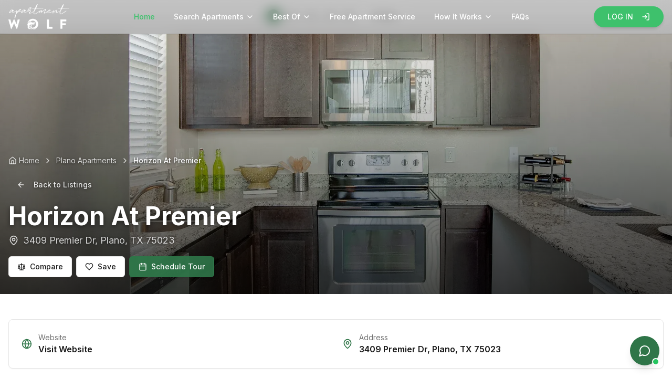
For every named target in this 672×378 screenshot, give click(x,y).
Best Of (292, 16)
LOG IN (628, 16)
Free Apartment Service (372, 16)
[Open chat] (644, 350)
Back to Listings (54, 184)
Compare (40, 266)
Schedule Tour (172, 266)
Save (100, 266)
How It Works (463, 16)
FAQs (520, 16)
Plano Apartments (86, 160)
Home (144, 16)
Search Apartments (214, 16)
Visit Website (65, 349)
